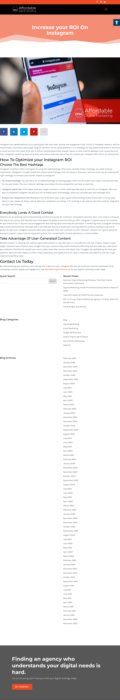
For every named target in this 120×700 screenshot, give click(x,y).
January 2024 (69, 463)
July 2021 (67, 590)
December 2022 (70, 518)
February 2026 (69, 358)
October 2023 (69, 476)
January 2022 (69, 564)
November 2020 (70, 623)
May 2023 (67, 497)
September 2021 (70, 581)
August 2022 (69, 535)
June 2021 (67, 594)
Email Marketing (70, 328)
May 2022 (67, 548)
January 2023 (69, 514)
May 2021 (67, 598)
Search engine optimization (75, 337)
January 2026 (69, 362)
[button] (116, 22)
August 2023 (69, 484)
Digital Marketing (71, 324)
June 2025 (67, 392)
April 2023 (68, 501)
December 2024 (70, 417)
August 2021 (68, 585)
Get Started (39, 680)
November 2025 (70, 371)
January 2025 (69, 413)
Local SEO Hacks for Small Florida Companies (83, 295)
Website (67, 345)
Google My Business (72, 332)
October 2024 (69, 425)
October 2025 (69, 375)
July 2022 (67, 539)
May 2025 (67, 396)
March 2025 (68, 404)
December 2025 (70, 367)
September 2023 (70, 480)
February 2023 (69, 510)
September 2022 (70, 531)
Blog (65, 320)
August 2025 (69, 383)
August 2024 (69, 434)
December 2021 (70, 569)
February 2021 (69, 611)
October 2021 (69, 577)
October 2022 (69, 527)
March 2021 (68, 606)
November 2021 (70, 573)
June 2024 (67, 442)
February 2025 (69, 409)
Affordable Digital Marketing (57, 269)
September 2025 (70, 379)
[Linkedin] (105, 2)
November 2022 (70, 522)
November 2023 (70, 472)
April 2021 (67, 602)
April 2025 (68, 400)
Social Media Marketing (73, 341)
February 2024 (69, 459)
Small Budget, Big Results (74, 306)
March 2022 (68, 556)
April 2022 (68, 552)
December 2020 (70, 619)
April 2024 (68, 451)
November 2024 (70, 421)
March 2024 (68, 455)
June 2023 (67, 493)
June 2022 (67, 543)
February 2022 (69, 560)
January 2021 (69, 615)
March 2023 (68, 505)
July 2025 (67, 388)
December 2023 (70, 468)
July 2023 (67, 489)
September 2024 (70, 430)
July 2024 (67, 438)
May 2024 (67, 447)
